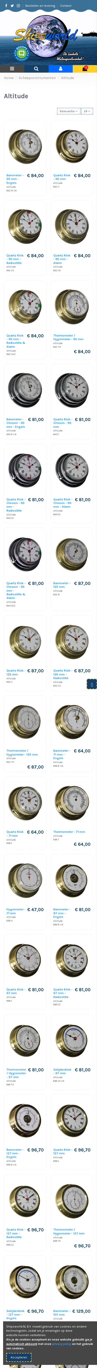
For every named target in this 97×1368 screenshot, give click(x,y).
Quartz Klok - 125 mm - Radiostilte (62, 674)
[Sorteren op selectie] (68, 111)
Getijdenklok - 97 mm (62, 1071)
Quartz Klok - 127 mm (62, 1151)
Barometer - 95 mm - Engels (15, 179)
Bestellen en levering (40, 6)
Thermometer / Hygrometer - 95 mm (68, 337)
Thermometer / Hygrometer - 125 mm (22, 752)
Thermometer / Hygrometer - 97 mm (16, 1073)
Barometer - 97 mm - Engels (61, 913)
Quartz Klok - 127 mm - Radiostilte (16, 1233)
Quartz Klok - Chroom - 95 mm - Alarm (62, 503)
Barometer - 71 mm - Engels (61, 754)
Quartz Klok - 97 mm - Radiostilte (62, 993)
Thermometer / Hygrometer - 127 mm (69, 1231)
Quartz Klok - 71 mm (15, 833)
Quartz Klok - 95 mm (61, 177)
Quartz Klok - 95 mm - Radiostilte (15, 259)
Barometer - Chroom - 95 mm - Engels (15, 423)
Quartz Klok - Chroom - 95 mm (62, 423)
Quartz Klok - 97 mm (16, 991)
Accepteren (19, 1357)
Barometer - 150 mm (61, 1312)
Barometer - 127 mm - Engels (15, 1153)
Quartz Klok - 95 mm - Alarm (61, 259)
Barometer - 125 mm (61, 585)
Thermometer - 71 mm (69, 832)
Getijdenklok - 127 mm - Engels (15, 1314)
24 (87, 111)
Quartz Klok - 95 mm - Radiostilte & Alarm (15, 341)
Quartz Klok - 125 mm (16, 672)
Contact (65, 6)
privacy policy (61, 1344)
